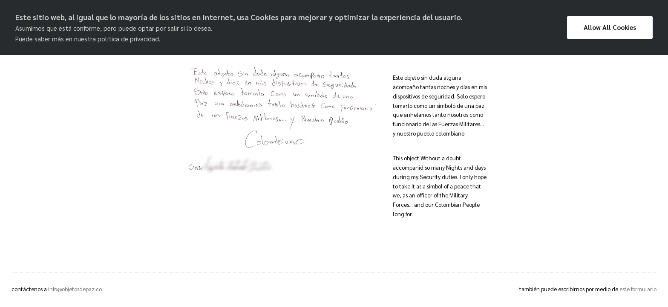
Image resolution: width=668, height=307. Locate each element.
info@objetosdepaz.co (75, 289)
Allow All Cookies (610, 27)
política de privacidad (128, 39)
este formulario (637, 289)
